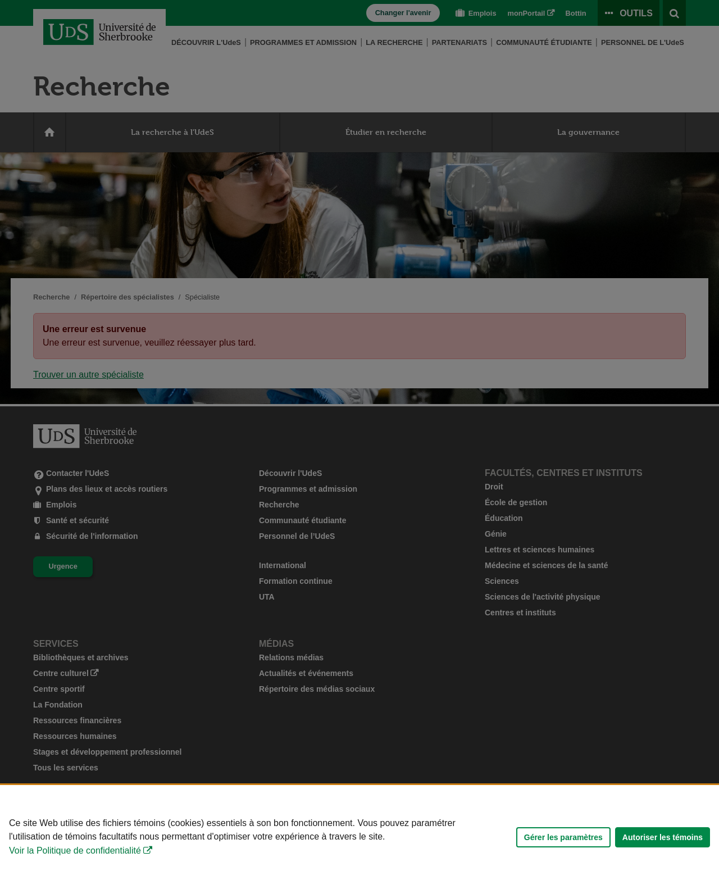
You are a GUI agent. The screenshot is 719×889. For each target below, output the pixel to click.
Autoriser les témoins (662, 837)
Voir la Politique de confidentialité (75, 850)
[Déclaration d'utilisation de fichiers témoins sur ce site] (359, 837)
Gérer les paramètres (563, 837)
